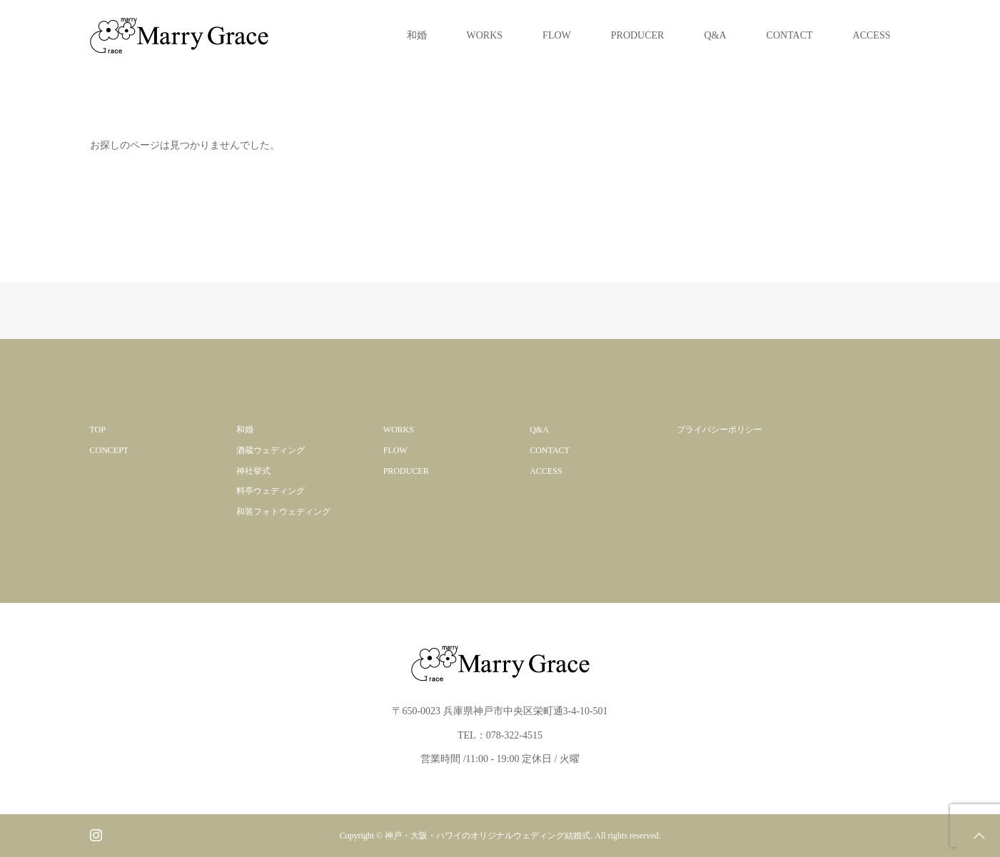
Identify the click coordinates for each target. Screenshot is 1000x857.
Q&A (715, 35)
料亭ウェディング (270, 491)
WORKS (485, 35)
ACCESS (872, 35)
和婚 (417, 35)
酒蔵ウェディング (270, 450)
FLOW (556, 35)
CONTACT (790, 35)
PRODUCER (638, 35)
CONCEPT (109, 450)
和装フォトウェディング (283, 512)
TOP (98, 430)
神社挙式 (253, 471)
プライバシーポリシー (719, 430)
